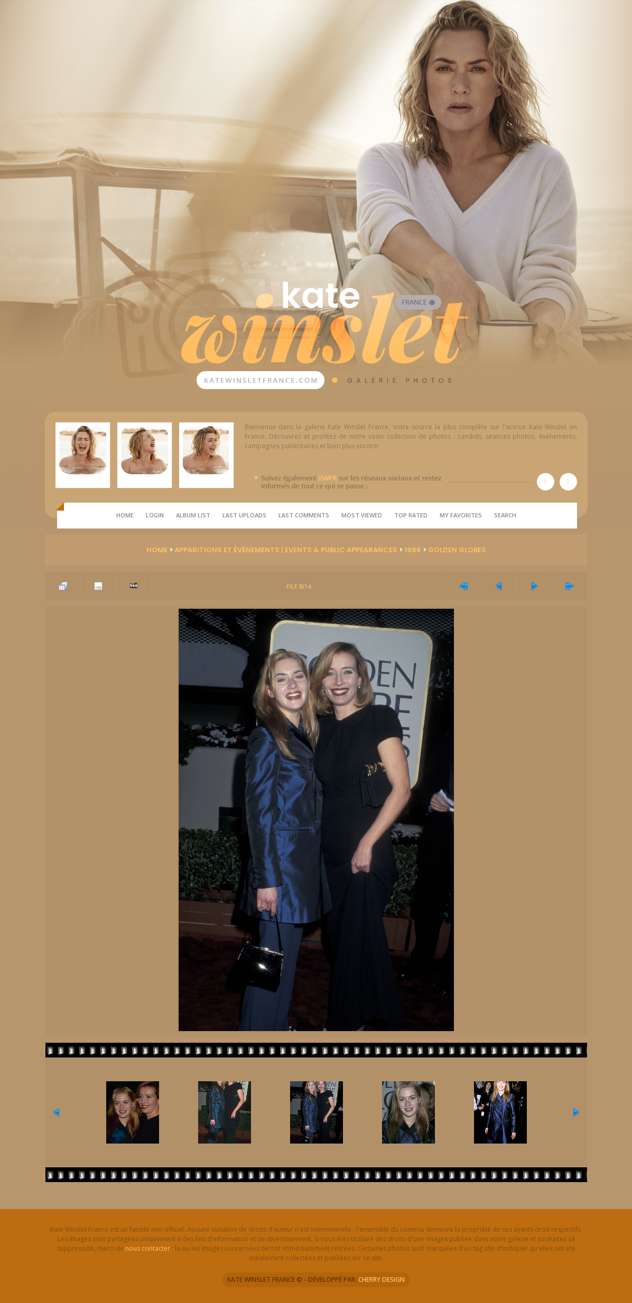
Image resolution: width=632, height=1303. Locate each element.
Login (155, 515)
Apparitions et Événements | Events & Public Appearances (285, 550)
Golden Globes (457, 550)
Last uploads (244, 515)
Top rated (410, 515)
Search (505, 515)
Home (125, 515)
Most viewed (361, 515)
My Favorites (461, 515)
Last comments (303, 515)
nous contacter (147, 1248)
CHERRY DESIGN (381, 1279)
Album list (193, 515)
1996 (412, 550)
